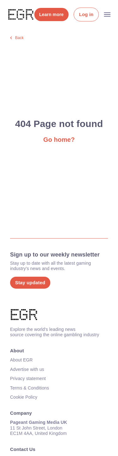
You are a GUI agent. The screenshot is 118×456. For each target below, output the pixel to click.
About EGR (21, 359)
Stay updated (30, 282)
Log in (86, 14)
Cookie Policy (23, 397)
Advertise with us (27, 369)
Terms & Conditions (29, 387)
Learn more (51, 14)
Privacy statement (28, 378)
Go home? (59, 139)
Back (19, 38)
